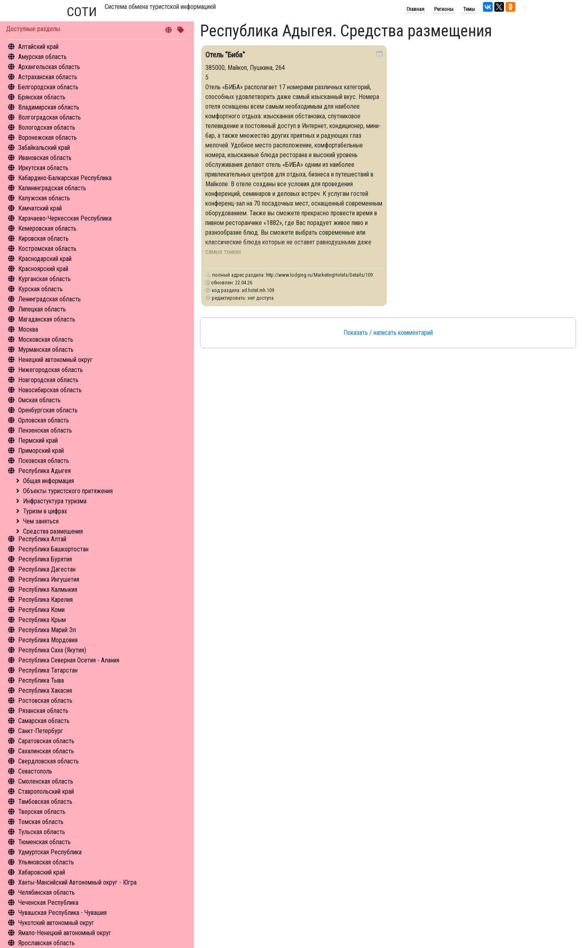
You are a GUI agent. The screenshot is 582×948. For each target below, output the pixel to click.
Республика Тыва (41, 680)
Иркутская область (43, 168)
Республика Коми (41, 610)
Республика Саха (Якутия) (52, 650)
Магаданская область (46, 319)
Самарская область (44, 721)
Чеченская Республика (48, 902)
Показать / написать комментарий (388, 332)
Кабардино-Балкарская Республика (65, 178)
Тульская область (41, 832)
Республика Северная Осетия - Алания (68, 660)
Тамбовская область (45, 801)
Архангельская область (49, 67)
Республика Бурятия (45, 559)
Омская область (39, 400)
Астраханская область (47, 77)
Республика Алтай (42, 539)
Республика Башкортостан (53, 549)
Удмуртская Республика (50, 852)
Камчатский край (40, 208)
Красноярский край (43, 269)
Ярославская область (46, 943)
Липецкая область (42, 309)
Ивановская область (45, 158)
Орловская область (43, 420)
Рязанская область (43, 711)
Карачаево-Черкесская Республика (65, 218)
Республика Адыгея (44, 471)
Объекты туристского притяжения (68, 491)
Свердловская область (48, 761)
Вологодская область (46, 127)
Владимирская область (48, 107)
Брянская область (41, 97)
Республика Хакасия (45, 690)
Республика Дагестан (47, 569)
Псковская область (43, 461)
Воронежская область (47, 137)
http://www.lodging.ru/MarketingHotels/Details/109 (319, 275)
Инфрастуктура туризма (54, 501)
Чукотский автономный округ (56, 923)
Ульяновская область (46, 862)
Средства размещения (53, 531)
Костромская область (47, 248)
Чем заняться (41, 521)
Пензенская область (45, 430)
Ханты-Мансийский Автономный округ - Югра (77, 882)
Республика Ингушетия (48, 579)
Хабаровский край (41, 872)
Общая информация (48, 481)
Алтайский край (38, 46)
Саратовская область (46, 741)
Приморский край (41, 450)
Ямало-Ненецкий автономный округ (64, 933)
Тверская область (41, 812)
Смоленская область (45, 781)
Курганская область (44, 279)
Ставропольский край (46, 791)
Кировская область (43, 238)
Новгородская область (48, 380)
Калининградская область (52, 188)
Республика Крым (42, 620)
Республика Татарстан (48, 670)
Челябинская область (46, 892)
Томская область (40, 822)
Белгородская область (48, 87)
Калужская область (44, 198)
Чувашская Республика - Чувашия (62, 912)
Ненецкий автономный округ (55, 360)
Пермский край (38, 440)
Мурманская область (46, 349)
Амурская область (42, 57)
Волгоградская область (49, 117)
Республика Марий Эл (47, 630)
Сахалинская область (46, 751)
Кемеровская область (47, 228)
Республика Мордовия (48, 640)
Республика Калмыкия (47, 589)
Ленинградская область (49, 299)
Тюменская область (44, 842)
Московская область (45, 339)
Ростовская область (45, 700)
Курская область (40, 289)
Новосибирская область (50, 390)
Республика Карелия (45, 599)
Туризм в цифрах (45, 511)
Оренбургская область (48, 410)
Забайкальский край (44, 147)
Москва (28, 329)
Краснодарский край (45, 259)
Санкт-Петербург (40, 731)
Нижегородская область (50, 370)
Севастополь (35, 771)
